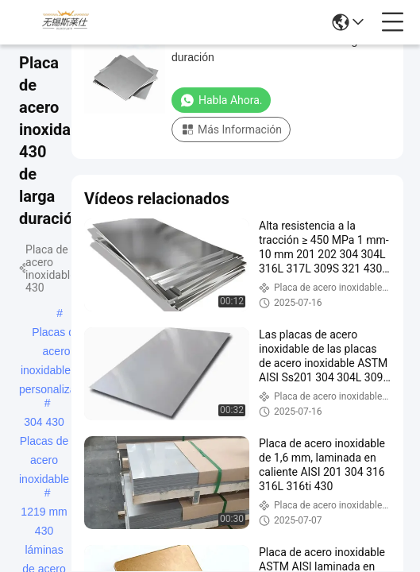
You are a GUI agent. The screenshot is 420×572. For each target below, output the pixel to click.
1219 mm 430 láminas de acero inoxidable (44, 513)
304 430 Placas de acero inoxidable (44, 423)
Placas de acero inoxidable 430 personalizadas (56, 334)
